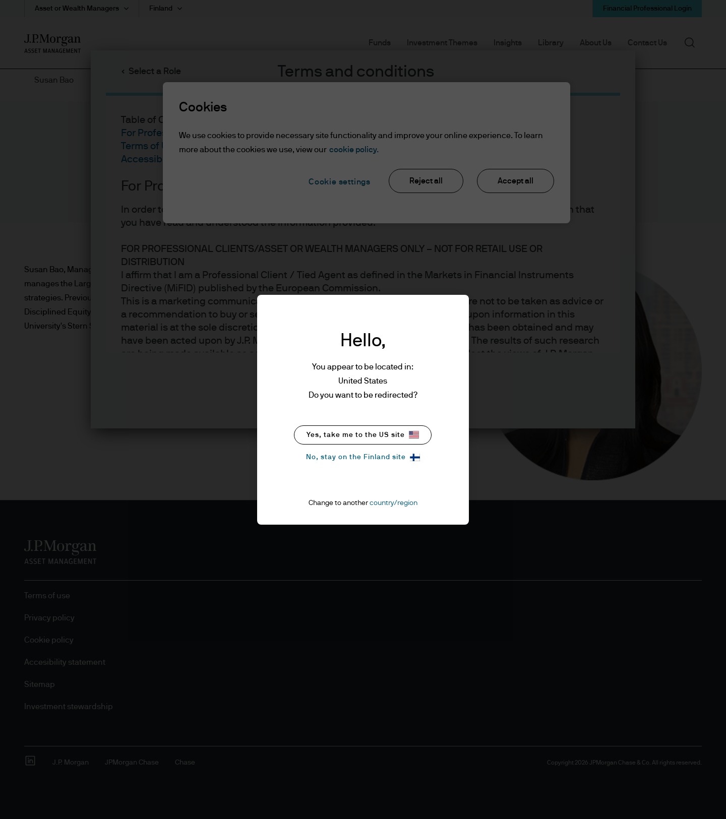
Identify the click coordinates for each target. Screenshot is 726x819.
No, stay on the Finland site (363, 457)
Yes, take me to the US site (363, 434)
